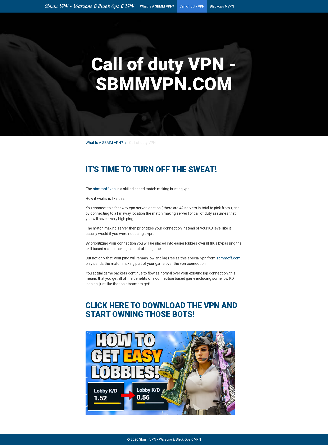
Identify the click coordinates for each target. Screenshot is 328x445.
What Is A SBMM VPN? (157, 6)
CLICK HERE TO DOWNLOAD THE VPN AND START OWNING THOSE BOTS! (161, 310)
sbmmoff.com (228, 258)
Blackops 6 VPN (222, 6)
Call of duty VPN (191, 6)
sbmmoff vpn (104, 189)
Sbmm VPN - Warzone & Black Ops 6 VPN (89, 6)
